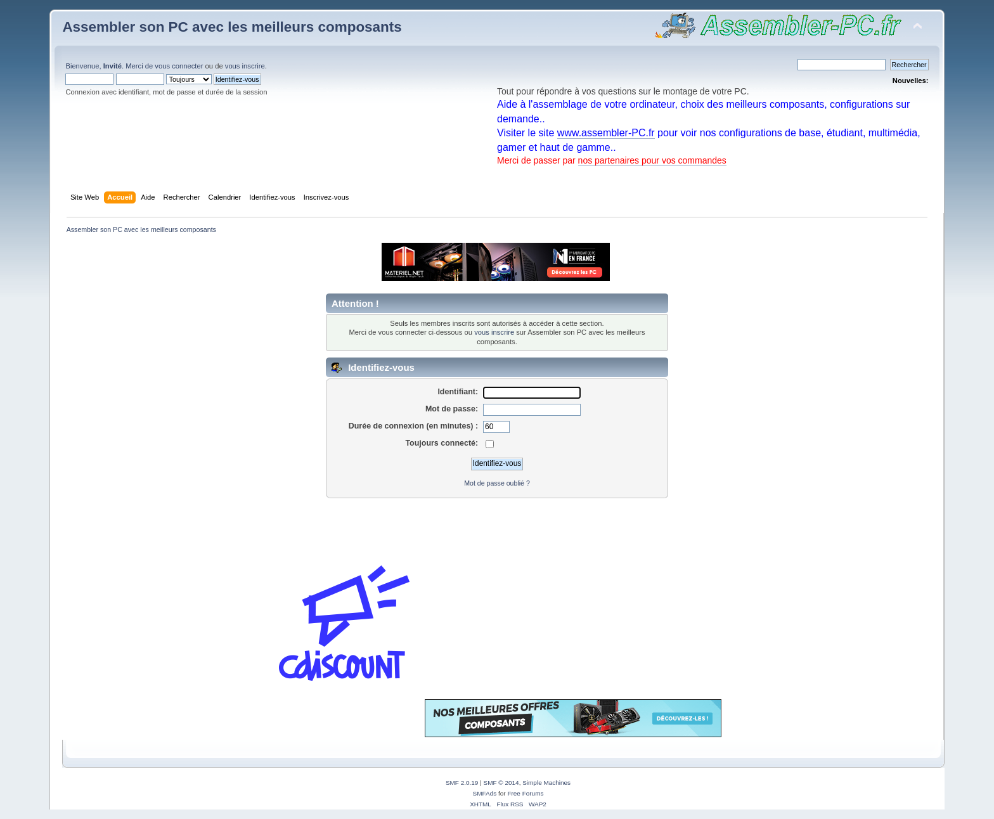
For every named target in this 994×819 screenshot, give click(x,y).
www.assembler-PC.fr (606, 132)
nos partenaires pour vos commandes (652, 160)
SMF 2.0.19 (462, 782)
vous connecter (179, 66)
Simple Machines (546, 782)
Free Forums (525, 793)
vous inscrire (245, 66)
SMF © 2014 (501, 782)
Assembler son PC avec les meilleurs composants (231, 27)
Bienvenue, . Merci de (110, 66)
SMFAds (485, 793)
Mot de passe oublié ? (497, 483)
